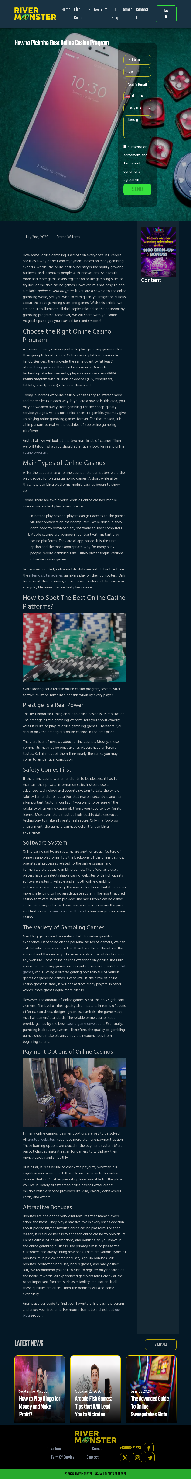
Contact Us (142, 13)
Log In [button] (166, 14)
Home (66, 9)
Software (96, 10)
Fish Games (79, 13)
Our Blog (114, 13)
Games (127, 9)
